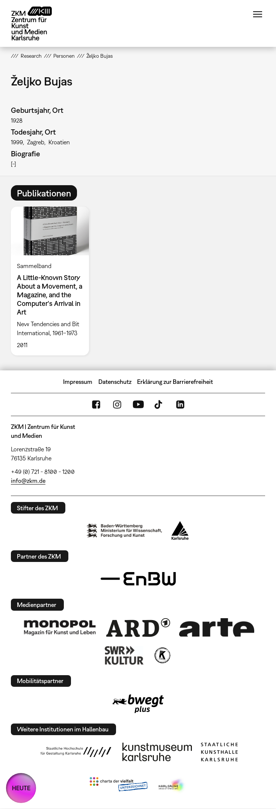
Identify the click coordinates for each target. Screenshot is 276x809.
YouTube (138, 404)
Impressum (77, 381)
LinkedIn (180, 404)
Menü (257, 14)
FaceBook (96, 404)
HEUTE (21, 788)
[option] (53, 281)
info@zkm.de (28, 480)
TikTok (159, 404)
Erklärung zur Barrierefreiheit (175, 381)
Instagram (117, 404)
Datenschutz (114, 381)
